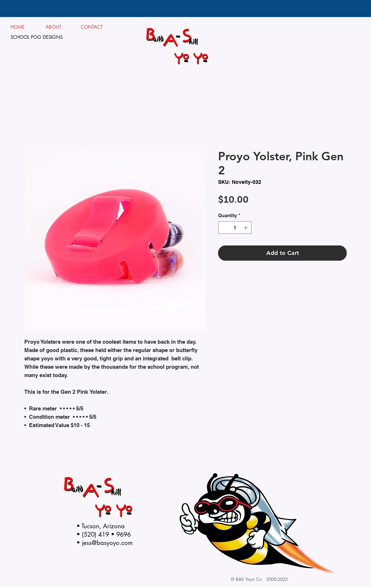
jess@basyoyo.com (107, 543)
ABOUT (56, 27)
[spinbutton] (235, 228)
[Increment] (246, 228)
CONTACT (92, 27)
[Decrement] (223, 228)
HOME (18, 27)
